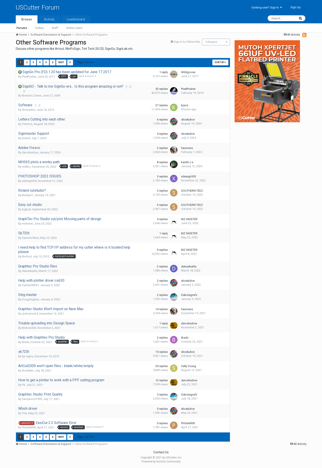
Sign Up (295, 7)
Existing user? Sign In (267, 7)
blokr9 (26, 138)
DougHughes (30, 299)
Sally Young (188, 366)
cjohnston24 (30, 313)
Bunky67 (27, 195)
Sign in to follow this (187, 41)
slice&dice (188, 119)
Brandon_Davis (31, 95)
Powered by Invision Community (161, 461)
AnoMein (28, 370)
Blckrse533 (29, 327)
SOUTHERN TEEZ (192, 190)
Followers (211, 42)
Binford (27, 256)
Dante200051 (30, 285)
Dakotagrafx (189, 295)
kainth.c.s (187, 162)
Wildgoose (188, 72)
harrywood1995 (32, 399)
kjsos (184, 105)
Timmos (27, 124)
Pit (23, 384)
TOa (24, 413)
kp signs (27, 356)
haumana (187, 148)
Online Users (74, 28)
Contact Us (161, 452)
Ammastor (28, 109)
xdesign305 (29, 181)
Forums (21, 28)
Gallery (39, 28)
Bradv (25, 342)
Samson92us (30, 237)
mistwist (27, 223)
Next (61, 62)
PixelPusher (29, 76)
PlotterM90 (29, 427)
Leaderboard (76, 19)
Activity (49, 19)
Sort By (220, 62)
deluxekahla (29, 271)
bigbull (26, 209)
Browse (26, 19)
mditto (26, 166)
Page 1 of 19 (86, 62)
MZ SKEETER (189, 219)
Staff (55, 28)
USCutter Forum (37, 7)
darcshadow (30, 152)
